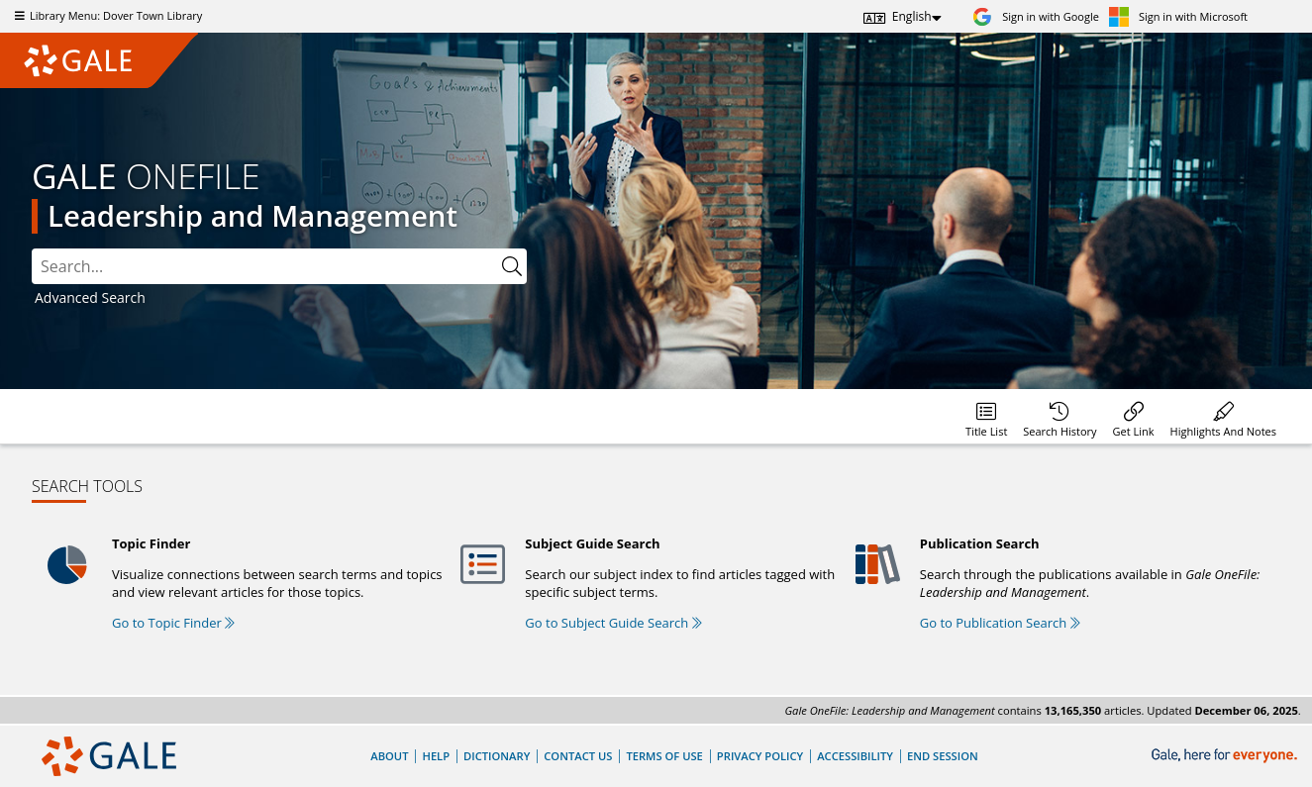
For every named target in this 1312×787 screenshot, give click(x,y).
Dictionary (496, 755)
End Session (942, 755)
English (912, 16)
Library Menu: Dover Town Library (106, 15)
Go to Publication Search (1000, 623)
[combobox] (264, 266)
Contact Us (578, 755)
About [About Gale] (389, 755)
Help (436, 755)
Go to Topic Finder (173, 623)
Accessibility (855, 755)
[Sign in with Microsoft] (1178, 16)
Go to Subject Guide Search (613, 623)
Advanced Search (90, 297)
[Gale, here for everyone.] (1226, 755)
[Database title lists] (986, 416)
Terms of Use (664, 755)
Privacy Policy (760, 755)
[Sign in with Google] (1035, 16)
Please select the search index (32, 248)
